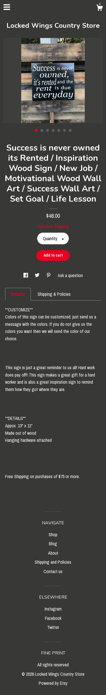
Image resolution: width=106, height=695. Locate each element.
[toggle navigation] (6, 7)
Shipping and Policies (53, 562)
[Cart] (99, 8)
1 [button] (36, 130)
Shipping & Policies (54, 294)
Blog (53, 543)
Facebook (53, 618)
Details (18, 294)
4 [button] (53, 130)
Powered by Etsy (53, 683)
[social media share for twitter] (38, 275)
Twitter (53, 627)
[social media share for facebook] (26, 275)
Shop (53, 534)
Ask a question (70, 275)
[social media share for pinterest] (49, 275)
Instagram (53, 609)
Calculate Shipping (53, 226)
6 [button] (64, 130)
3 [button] (47, 130)
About (53, 553)
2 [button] (41, 130)
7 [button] (70, 130)
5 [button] (58, 130)
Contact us (53, 571)
